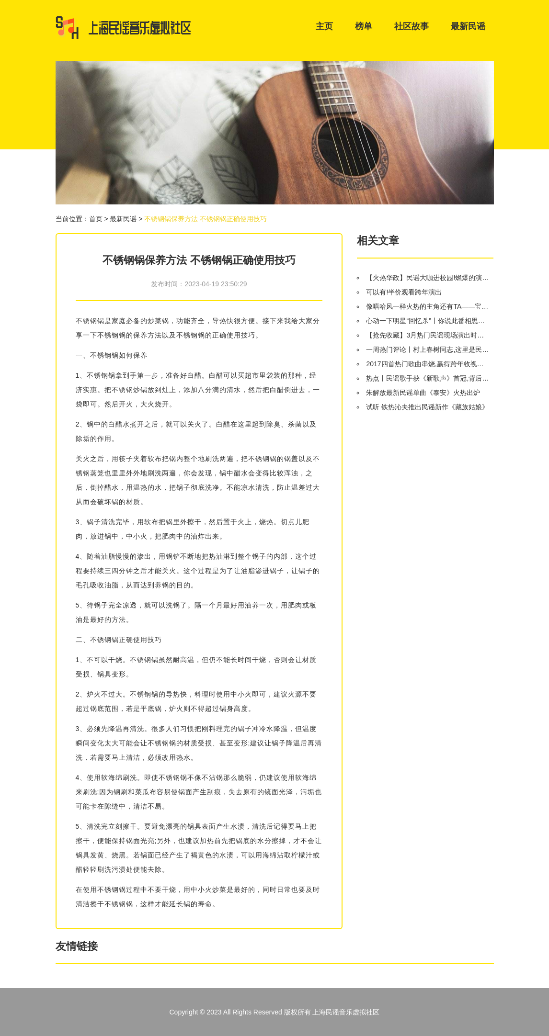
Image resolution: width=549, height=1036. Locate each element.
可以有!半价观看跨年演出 (404, 292)
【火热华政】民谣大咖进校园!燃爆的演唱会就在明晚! (427, 278)
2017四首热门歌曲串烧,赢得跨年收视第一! (427, 364)
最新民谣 (468, 26)
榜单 (363, 26)
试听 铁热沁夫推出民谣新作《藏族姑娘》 (427, 407)
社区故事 (411, 26)
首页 (96, 219)
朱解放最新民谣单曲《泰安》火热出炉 (423, 392)
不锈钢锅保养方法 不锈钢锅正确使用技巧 (205, 219)
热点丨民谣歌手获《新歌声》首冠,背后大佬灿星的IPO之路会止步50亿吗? (427, 378)
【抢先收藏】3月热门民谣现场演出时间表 (427, 335)
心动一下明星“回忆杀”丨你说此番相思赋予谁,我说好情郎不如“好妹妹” (427, 321)
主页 (324, 26)
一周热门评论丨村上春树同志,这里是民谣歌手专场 (427, 349)
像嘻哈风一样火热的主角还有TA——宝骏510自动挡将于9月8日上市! (427, 306)
